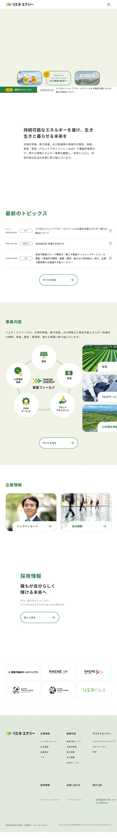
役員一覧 (44, 750)
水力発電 (70, 744)
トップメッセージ (48, 728)
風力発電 (70, 739)
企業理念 (44, 739)
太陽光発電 (71, 734)
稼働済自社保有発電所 (76, 776)
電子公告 (97, 791)
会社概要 (44, 734)
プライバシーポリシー (50, 805)
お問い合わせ (73, 791)
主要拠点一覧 (46, 760)
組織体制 (44, 755)
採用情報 (45, 791)
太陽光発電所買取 (74, 766)
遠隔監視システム (74, 755)
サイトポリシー (75, 805)
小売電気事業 (72, 760)
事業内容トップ (73, 728)
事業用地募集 (72, 771)
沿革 (42, 744)
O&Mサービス (72, 750)
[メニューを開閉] (108, 4)
